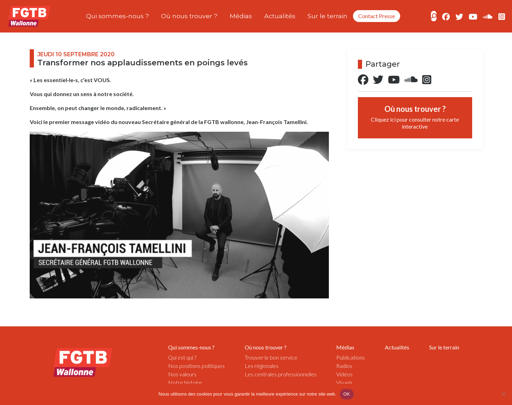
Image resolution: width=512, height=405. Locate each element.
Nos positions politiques (196, 365)
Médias (241, 16)
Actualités (279, 16)
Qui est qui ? (182, 357)
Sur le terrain (327, 16)
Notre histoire (185, 382)
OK (346, 394)
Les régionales (262, 365)
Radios (344, 365)
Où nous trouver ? (189, 16)
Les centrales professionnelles (281, 374)
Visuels (344, 382)
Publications (350, 357)
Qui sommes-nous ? (117, 16)
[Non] (503, 394)
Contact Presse (376, 16)
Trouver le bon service (271, 357)
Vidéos (344, 374)
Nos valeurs (182, 374)
